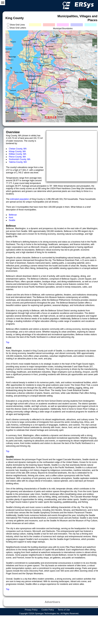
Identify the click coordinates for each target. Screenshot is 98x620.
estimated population (19, 199)
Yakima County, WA (18, 162)
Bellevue (13, 215)
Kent (11, 217)
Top (7, 342)
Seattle (12, 220)
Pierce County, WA (17, 157)
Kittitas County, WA (17, 154)
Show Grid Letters (18, 28)
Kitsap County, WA (17, 151)
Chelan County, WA (18, 149)
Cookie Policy (47, 610)
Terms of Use (64, 610)
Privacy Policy (31, 610)
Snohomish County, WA (19, 159)
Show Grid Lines (18, 25)
